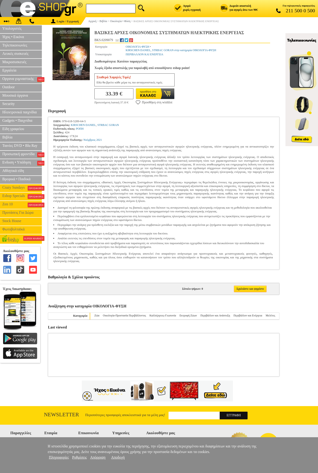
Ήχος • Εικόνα (13, 37)
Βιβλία (7, 137)
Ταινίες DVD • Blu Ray (19, 146)
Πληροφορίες (59, 457)
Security (8, 104)
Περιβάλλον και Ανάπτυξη (215, 315)
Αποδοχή (118, 457)
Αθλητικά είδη (13, 171)
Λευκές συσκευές (15, 54)
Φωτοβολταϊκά (13, 229)
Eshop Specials (22, 196)
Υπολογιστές (12, 28)
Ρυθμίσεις (79, 457)
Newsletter (61, 414)
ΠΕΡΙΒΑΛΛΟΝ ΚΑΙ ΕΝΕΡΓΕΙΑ (144, 54)
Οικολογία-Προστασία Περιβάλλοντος (124, 315)
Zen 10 (22, 204)
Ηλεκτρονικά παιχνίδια (19, 112)
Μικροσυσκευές (14, 62)
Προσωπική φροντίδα (22, 154)
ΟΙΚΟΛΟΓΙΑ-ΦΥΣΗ (137, 46)
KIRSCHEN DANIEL (83, 125)
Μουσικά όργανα (15, 95)
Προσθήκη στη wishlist (154, 102)
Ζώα (96, 315)
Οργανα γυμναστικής (22, 79)
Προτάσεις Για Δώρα (17, 212)
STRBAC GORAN (108, 125)
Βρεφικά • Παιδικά (16, 179)
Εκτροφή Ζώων (188, 315)
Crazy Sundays (22, 188)
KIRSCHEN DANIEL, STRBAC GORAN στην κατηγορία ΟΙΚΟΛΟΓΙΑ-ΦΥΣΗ (171, 50)
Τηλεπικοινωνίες (14, 45)
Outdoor (8, 87)
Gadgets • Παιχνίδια (17, 120)
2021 (99, 139)
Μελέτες (270, 315)
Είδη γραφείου (13, 129)
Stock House (11, 221)
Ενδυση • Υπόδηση (22, 162)
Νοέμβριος (89, 139)
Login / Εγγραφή (65, 21)
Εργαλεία (9, 70)
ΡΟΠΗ (80, 128)
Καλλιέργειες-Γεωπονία (162, 315)
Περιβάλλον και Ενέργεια (247, 315)
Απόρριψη (98, 457)
